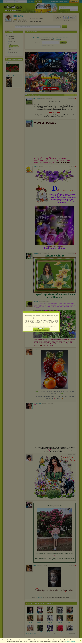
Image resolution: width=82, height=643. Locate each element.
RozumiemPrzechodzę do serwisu (41, 329)
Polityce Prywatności (70, 641)
